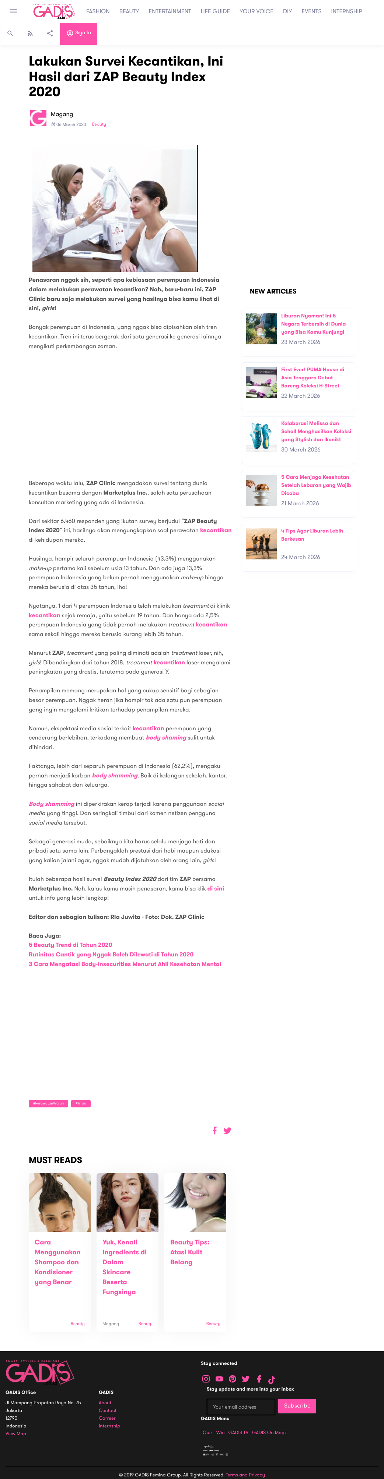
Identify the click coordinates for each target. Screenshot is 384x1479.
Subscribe (297, 1406)
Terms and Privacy (245, 1475)
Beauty (99, 124)
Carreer (107, 1418)
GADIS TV (238, 1432)
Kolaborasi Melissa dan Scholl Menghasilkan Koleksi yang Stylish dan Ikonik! (316, 431)
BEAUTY (129, 11)
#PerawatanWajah (48, 1103)
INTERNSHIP (346, 11)
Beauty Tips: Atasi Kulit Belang (190, 1252)
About (105, 1403)
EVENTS (312, 11)
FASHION (98, 11)
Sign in (78, 34)
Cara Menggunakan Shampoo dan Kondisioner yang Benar (58, 1262)
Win (220, 1432)
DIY (287, 11)
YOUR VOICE (256, 11)
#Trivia (81, 1103)
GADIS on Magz (269, 1432)
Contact (107, 1410)
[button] (227, 1131)
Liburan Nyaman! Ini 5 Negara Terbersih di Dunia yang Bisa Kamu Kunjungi (313, 323)
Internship (109, 1426)
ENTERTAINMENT (170, 11)
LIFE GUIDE (215, 11)
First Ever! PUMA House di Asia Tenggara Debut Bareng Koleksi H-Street (312, 377)
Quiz (208, 1432)
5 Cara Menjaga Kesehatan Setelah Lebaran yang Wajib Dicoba (316, 485)
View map (16, 1433)
